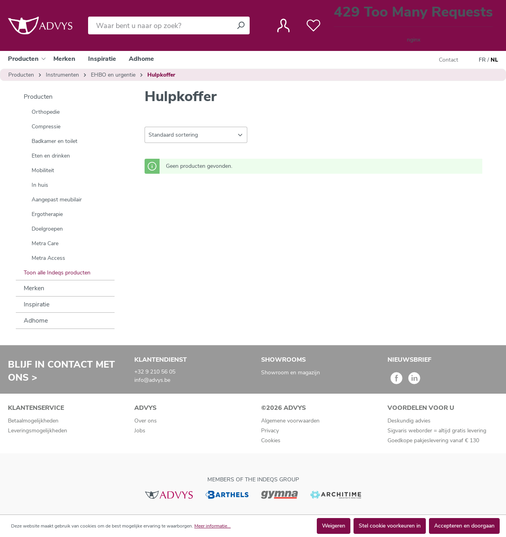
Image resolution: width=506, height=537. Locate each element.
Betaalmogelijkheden (33, 420)
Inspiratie (36, 304)
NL (494, 60)
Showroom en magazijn (290, 372)
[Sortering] (196, 135)
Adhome (36, 320)
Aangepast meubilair (57, 199)
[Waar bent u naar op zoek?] (160, 25)
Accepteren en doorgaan (464, 525)
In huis (40, 185)
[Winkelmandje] (413, 25)
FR (482, 60)
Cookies (270, 440)
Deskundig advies (409, 420)
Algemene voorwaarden (290, 420)
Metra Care (45, 243)
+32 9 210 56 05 (154, 372)
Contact (448, 60)
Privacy (270, 430)
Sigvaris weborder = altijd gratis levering (436, 430)
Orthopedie (46, 112)
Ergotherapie (47, 214)
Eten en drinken (51, 156)
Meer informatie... (212, 526)
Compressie (46, 126)
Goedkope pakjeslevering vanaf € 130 (433, 440)
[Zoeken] (240, 25)
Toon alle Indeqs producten (57, 272)
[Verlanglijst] (313, 25)
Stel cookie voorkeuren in (390, 525)
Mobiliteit (43, 170)
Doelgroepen (47, 229)
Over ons (145, 420)
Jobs (139, 430)
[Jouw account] (283, 25)
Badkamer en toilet (54, 141)
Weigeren (333, 525)
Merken (34, 288)
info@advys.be (152, 380)
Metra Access (48, 258)
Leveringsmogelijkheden (37, 430)
